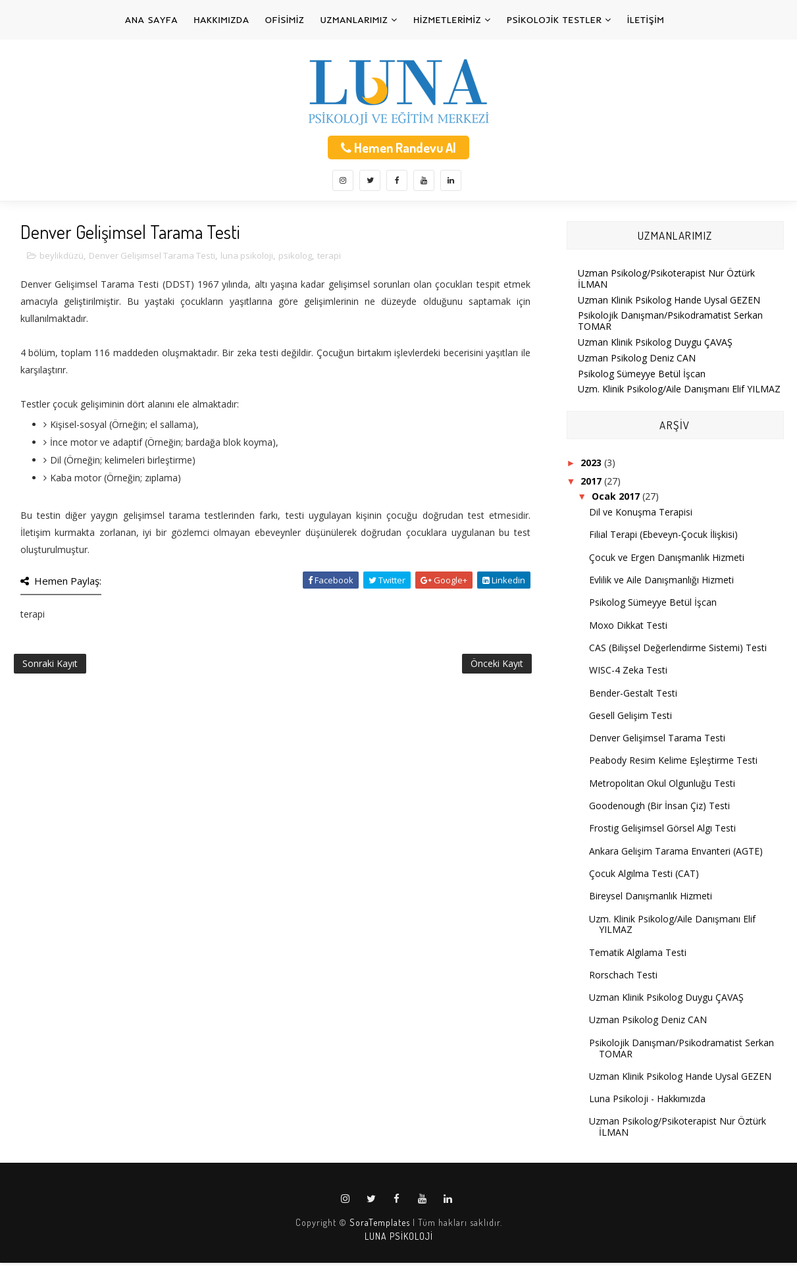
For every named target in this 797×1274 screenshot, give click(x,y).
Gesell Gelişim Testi (630, 715)
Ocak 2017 (617, 496)
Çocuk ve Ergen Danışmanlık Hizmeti (666, 557)
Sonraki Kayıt (50, 663)
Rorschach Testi (623, 975)
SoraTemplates (379, 1222)
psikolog (295, 255)
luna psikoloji (246, 255)
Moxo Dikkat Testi (628, 625)
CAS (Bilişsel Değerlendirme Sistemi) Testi (678, 647)
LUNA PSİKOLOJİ (399, 1236)
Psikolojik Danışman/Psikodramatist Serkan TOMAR (670, 320)
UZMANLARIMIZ (354, 20)
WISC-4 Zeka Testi (628, 670)
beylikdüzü (61, 255)
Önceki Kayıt (497, 663)
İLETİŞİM (646, 20)
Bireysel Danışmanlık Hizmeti (650, 895)
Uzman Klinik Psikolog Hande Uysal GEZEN (669, 300)
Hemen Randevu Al (398, 147)
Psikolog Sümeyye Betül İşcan (642, 373)
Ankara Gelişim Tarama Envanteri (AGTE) (676, 851)
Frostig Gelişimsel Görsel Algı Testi (662, 828)
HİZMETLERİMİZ (447, 20)
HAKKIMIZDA (221, 20)
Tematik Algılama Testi (637, 952)
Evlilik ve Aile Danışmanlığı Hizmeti (661, 579)
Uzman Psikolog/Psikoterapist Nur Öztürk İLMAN (666, 278)
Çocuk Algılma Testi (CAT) (644, 873)
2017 (592, 481)
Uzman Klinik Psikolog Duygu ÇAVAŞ (655, 342)
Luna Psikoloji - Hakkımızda (647, 1098)
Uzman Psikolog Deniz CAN (637, 358)
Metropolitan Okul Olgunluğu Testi (662, 783)
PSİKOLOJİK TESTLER (554, 20)
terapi (329, 255)
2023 (592, 462)
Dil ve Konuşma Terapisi (640, 512)
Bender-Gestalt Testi (633, 693)
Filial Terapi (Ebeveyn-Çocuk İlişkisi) (663, 534)
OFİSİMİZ (285, 20)
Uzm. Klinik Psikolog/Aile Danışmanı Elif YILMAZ (679, 389)
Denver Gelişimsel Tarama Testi (152, 255)
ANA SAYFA (151, 20)
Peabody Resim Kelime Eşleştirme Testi (673, 760)
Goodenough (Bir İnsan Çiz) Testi (659, 805)
